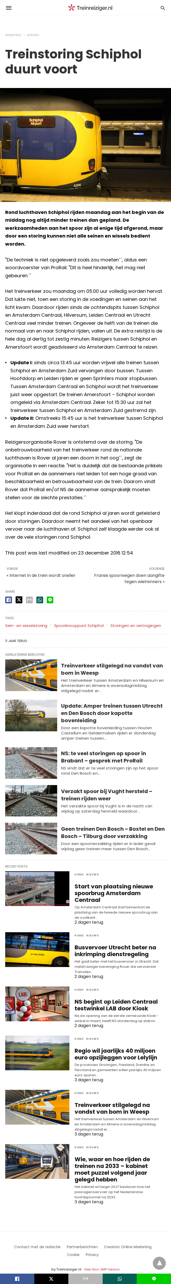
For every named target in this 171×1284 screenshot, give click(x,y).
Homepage (13, 35)
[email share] (29, 600)
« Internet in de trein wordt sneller (41, 575)
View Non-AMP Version (101, 1258)
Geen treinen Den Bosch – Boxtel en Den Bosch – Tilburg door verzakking (113, 832)
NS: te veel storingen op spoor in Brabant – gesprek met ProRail (103, 757)
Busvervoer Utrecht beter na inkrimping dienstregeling (110, 943)
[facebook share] (8, 600)
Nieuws (33, 35)
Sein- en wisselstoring (26, 625)
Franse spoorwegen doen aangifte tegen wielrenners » (129, 578)
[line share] (50, 600)
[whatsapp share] (39, 600)
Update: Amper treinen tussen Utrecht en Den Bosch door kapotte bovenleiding (112, 713)
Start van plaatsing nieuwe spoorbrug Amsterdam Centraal (116, 889)
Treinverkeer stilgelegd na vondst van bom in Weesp (118, 1099)
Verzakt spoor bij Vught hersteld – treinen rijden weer (106, 795)
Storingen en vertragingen (135, 625)
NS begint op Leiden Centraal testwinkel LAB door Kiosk (112, 997)
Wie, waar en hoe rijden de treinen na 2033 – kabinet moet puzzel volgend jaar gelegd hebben (115, 1159)
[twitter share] (19, 599)
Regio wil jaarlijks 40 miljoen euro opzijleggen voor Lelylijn (118, 1045)
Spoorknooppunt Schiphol (79, 625)
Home (79, 874)
